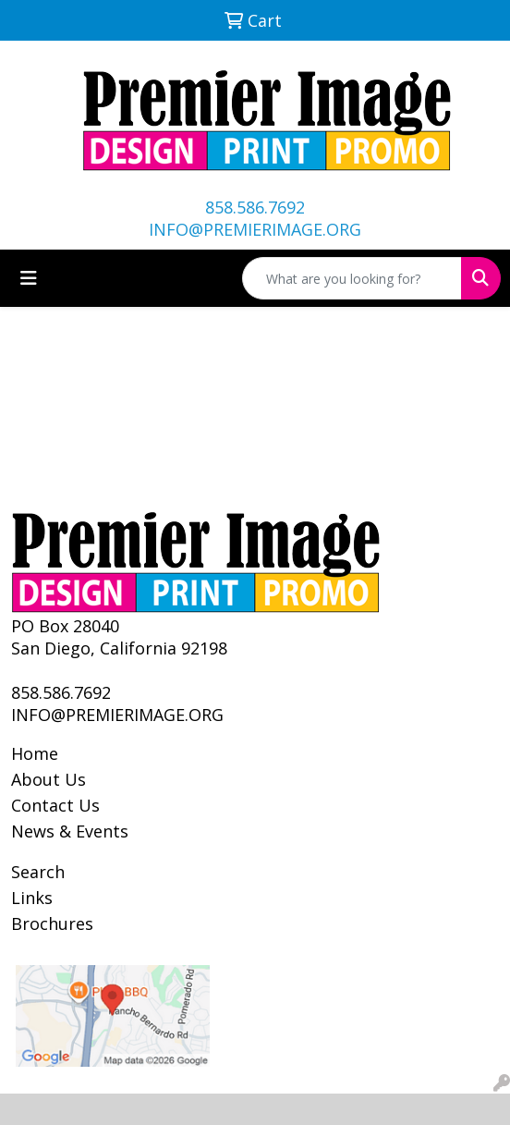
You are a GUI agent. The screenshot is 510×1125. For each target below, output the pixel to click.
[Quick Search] (352, 278)
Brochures (52, 923)
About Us (48, 779)
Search (38, 872)
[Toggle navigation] (28, 278)
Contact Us (55, 805)
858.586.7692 (255, 207)
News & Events (69, 831)
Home (34, 753)
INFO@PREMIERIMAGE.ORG (255, 229)
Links (32, 898)
